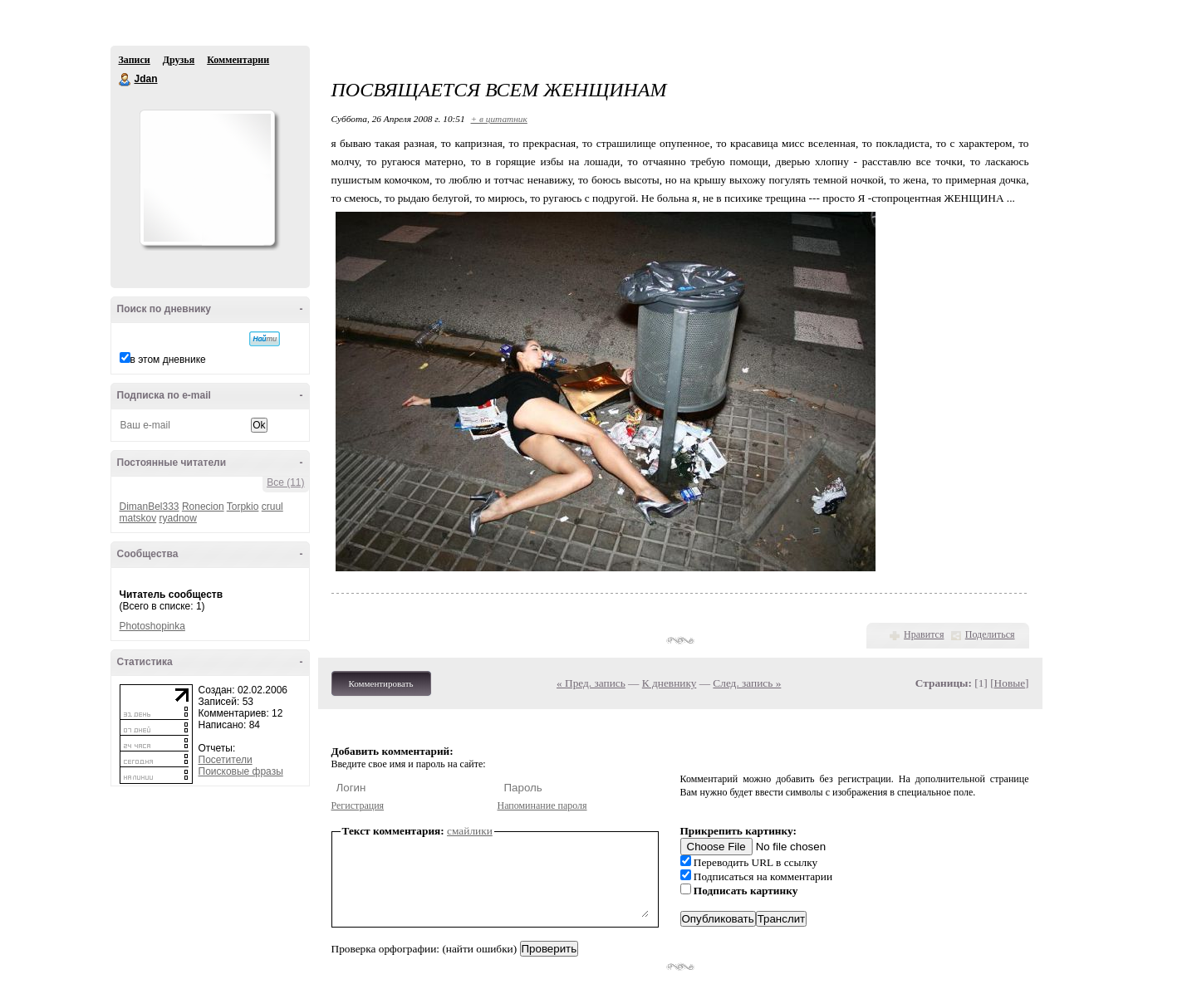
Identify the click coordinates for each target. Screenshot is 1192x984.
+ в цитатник (499, 119)
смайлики (470, 831)
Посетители (226, 760)
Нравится (924, 634)
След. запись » (747, 683)
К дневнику (669, 683)
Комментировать (381, 683)
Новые (1009, 683)
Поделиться (990, 634)
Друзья (178, 60)
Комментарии (238, 60)
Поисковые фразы (241, 771)
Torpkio (243, 506)
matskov (138, 518)
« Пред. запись (591, 683)
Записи (134, 60)
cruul (272, 506)
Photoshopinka (152, 626)
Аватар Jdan (207, 177)
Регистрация (358, 805)
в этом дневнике (168, 359)
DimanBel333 (149, 506)
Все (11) (285, 482)
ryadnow (178, 518)
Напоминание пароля (542, 805)
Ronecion (203, 506)
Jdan (125, 79)
